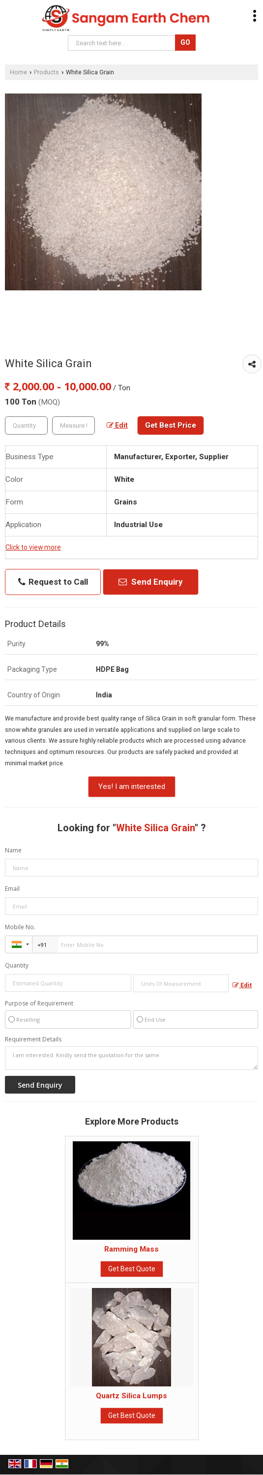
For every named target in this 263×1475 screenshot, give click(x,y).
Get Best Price (170, 425)
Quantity (17, 965)
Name (13, 850)
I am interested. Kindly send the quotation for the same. (131, 1058)
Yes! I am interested (131, 786)
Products (46, 72)
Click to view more (33, 547)
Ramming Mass (131, 1249)
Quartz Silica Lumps (131, 1395)
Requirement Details (33, 1039)
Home (18, 72)
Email (12, 888)
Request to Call (53, 582)
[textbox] (73, 425)
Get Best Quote (131, 1269)
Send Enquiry (150, 582)
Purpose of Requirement (39, 1003)
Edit (117, 425)
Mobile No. (20, 927)
